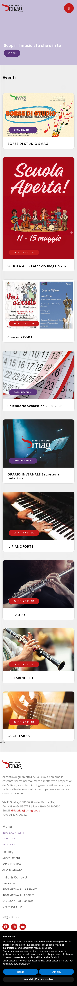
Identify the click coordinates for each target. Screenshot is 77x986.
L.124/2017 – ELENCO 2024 (17, 900)
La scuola (8, 838)
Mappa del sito (12, 906)
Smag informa (11, 863)
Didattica (8, 844)
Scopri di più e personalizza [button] (38, 979)
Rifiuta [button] (20, 972)
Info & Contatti (13, 832)
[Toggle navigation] (69, 8)
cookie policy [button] (45, 948)
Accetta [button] (56, 972)
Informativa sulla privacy (19, 889)
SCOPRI (12, 53)
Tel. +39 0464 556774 (16, 806)
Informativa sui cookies (18, 895)
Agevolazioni (11, 858)
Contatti (8, 883)
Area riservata (12, 869)
